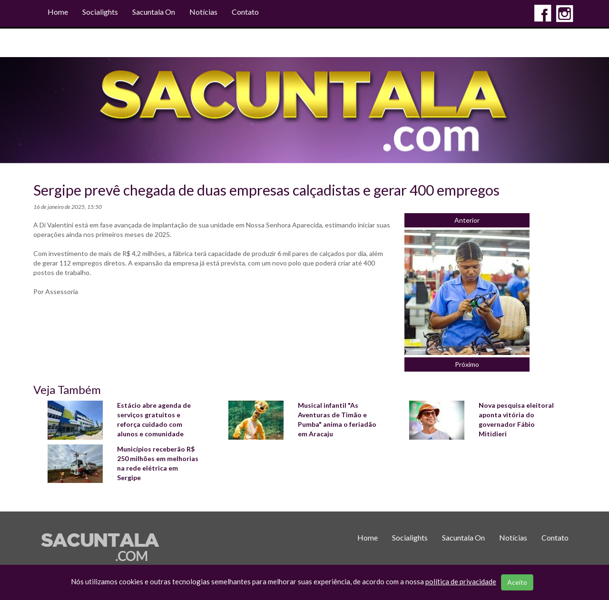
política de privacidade (460, 581)
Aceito (517, 582)
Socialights (100, 11)
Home (58, 11)
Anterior (467, 220)
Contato (245, 11)
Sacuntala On (153, 11)
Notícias (203, 11)
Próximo (467, 364)
